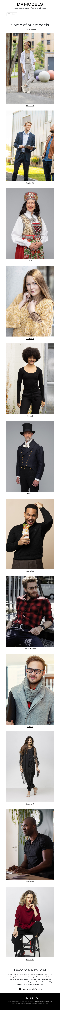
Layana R (30, 804)
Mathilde (30, 959)
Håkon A (30, 494)
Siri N (30, 261)
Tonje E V (30, 338)
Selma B (30, 416)
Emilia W (30, 105)
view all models (30, 29)
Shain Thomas (30, 649)
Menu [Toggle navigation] (12, 14)
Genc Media (46, 1003)
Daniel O (30, 882)
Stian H (30, 726)
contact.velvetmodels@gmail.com (43, 1001)
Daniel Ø (30, 571)
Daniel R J (30, 183)
